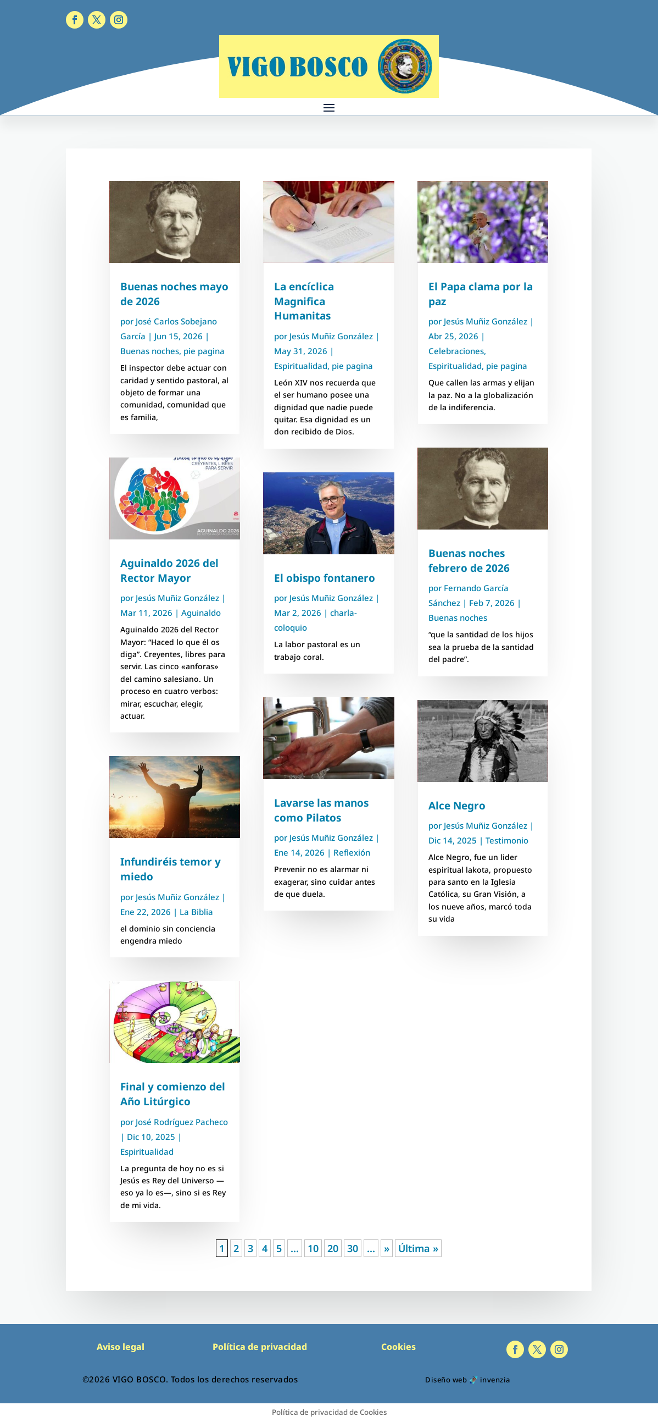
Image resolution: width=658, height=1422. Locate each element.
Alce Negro (457, 805)
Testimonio (507, 840)
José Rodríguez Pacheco (182, 1121)
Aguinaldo (201, 612)
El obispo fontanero (324, 578)
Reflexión (351, 852)
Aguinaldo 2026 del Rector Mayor (169, 570)
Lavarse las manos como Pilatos (321, 810)
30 (352, 1248)
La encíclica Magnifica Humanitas (304, 301)
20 (332, 1248)
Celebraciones (456, 350)
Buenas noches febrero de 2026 (469, 560)
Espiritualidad (147, 1151)
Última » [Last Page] (418, 1248)
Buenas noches (149, 350)
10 (313, 1248)
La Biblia (196, 911)
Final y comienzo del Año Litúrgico (172, 1094)
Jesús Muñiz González (177, 597)
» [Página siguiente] (386, 1248)
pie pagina (204, 350)
